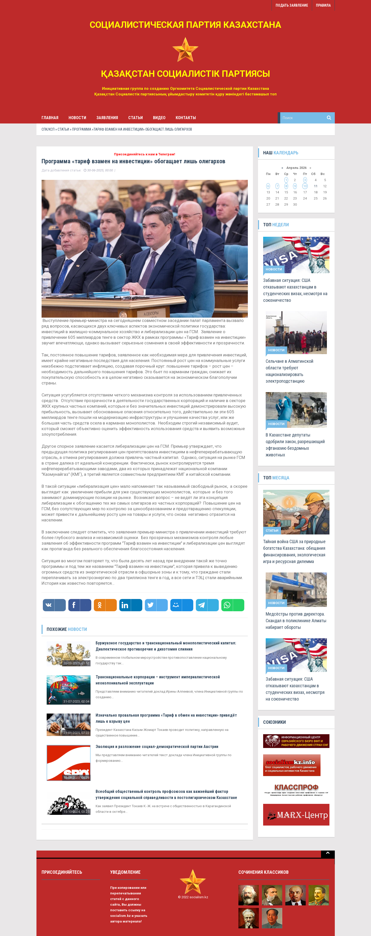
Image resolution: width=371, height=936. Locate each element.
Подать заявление (292, 5)
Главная (50, 117)
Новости (77, 117)
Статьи (135, 117)
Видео (159, 117)
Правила (323, 5)
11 (315, 186)
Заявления (107, 117)
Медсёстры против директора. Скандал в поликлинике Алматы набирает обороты (296, 620)
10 (305, 186)
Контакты (186, 117)
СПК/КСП (48, 129)
